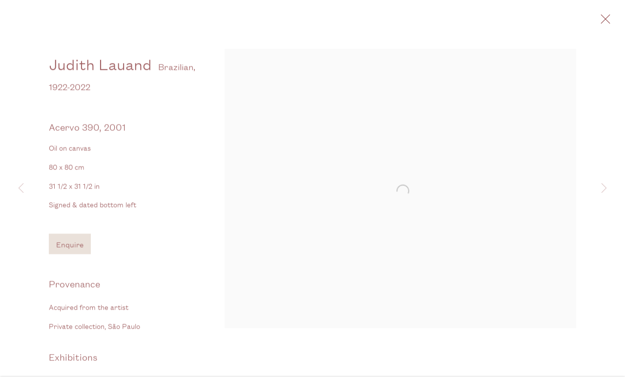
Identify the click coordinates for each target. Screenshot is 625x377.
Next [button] (604, 188)
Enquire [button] (69, 250)
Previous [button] (21, 188)
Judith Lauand (100, 70)
